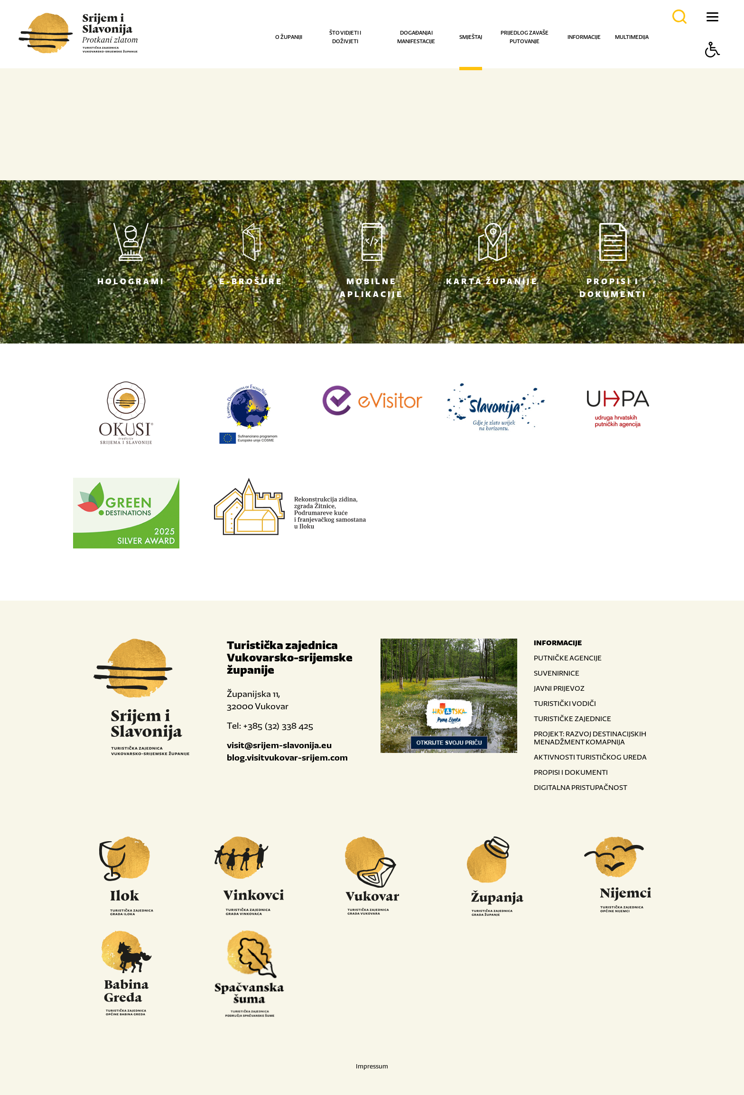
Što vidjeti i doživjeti (345, 37)
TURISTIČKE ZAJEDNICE (572, 718)
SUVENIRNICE (556, 672)
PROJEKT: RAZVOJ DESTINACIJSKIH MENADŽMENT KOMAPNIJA (590, 737)
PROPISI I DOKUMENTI (571, 772)
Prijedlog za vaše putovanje (525, 37)
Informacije (584, 37)
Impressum (372, 1066)
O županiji (288, 37)
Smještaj (470, 37)
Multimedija (632, 37)
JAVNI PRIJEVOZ (559, 688)
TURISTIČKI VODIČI (565, 703)
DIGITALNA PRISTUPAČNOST (580, 787)
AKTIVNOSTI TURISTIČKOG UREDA (590, 756)
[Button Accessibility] (712, 66)
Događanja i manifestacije (416, 37)
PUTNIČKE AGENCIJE (568, 657)
